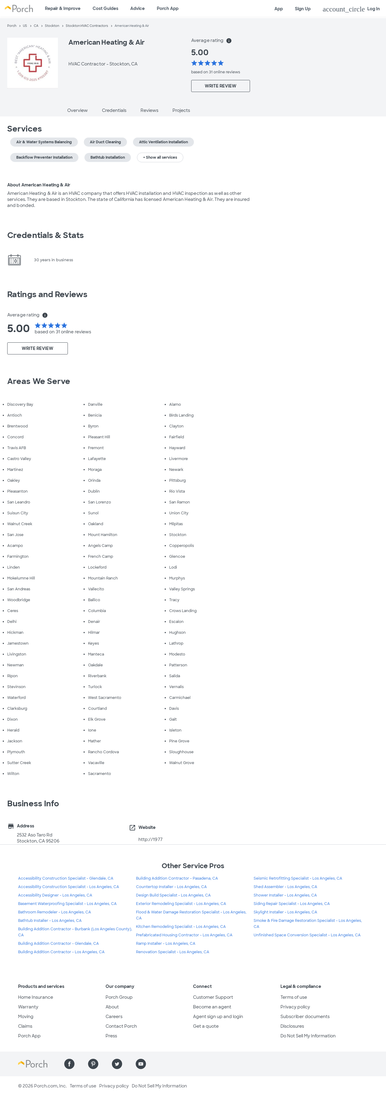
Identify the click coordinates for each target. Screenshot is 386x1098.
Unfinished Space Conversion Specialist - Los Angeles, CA (307, 935)
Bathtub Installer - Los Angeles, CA (50, 920)
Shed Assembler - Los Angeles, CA (285, 886)
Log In (351, 9)
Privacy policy (295, 1007)
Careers (114, 1016)
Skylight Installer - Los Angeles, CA (285, 912)
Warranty (28, 1007)
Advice (137, 8)
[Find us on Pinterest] (93, 1064)
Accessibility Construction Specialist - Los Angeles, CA (68, 886)
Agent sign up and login (218, 1016)
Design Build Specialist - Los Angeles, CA (173, 895)
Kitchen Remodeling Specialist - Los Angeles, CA (181, 926)
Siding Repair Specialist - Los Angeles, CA (292, 903)
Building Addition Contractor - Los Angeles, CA (61, 952)
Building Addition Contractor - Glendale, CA (58, 943)
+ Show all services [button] (160, 157)
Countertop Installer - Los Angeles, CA (171, 886)
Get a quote (206, 1026)
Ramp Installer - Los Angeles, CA (165, 943)
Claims (25, 1026)
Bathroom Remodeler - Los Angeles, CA (54, 912)
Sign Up (303, 8)
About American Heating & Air (38, 185)
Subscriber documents (305, 1016)
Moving (25, 1016)
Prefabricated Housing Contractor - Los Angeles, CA (184, 935)
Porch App (168, 8)
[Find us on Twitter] (117, 1064)
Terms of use (293, 997)
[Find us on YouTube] (141, 1064)
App (278, 8)
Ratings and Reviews (47, 294)
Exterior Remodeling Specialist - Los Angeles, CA (181, 903)
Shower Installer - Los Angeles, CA (285, 895)
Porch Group (119, 997)
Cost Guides (105, 8)
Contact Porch (121, 1026)
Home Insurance (35, 997)
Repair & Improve (63, 8)
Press (111, 1036)
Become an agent (212, 1007)
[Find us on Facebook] (69, 1064)
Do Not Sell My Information (308, 1036)
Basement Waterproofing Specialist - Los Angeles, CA (67, 903)
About (112, 1007)
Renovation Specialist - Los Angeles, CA (172, 952)
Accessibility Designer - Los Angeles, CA (55, 895)
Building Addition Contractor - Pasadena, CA (177, 878)
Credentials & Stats (45, 235)
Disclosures (292, 1026)
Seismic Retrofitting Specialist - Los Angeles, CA (298, 878)
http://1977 (150, 839)
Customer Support (213, 997)
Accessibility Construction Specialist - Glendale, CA (65, 878)
